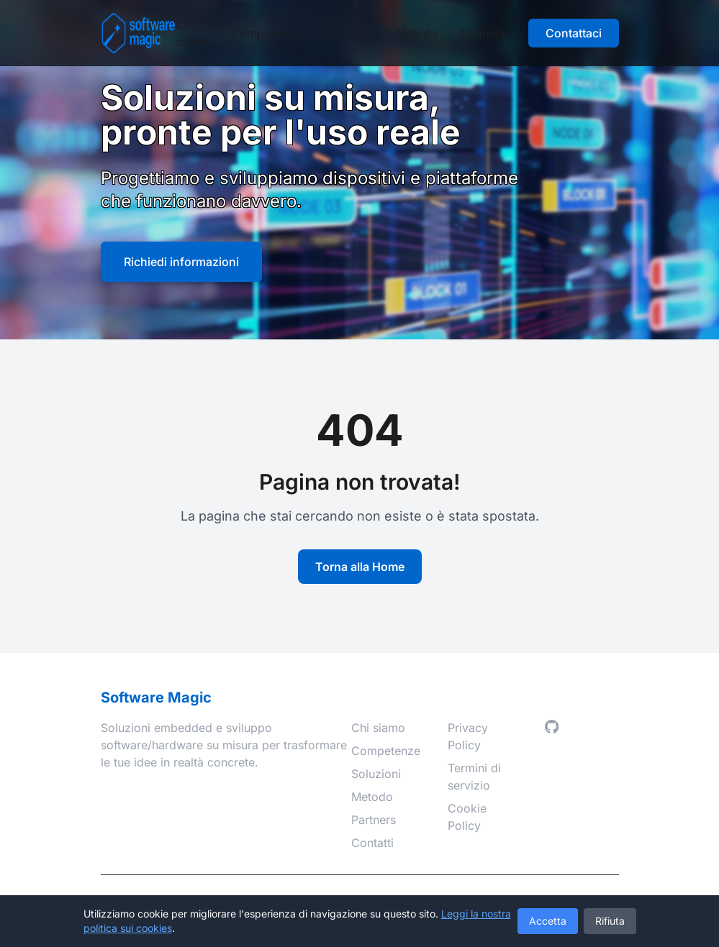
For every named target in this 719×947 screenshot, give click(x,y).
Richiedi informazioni (181, 262)
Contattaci (574, 33)
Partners (483, 33)
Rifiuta (610, 921)
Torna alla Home (359, 566)
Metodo (417, 33)
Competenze (265, 33)
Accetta (547, 921)
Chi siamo (192, 33)
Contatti (372, 843)
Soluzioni (348, 33)
